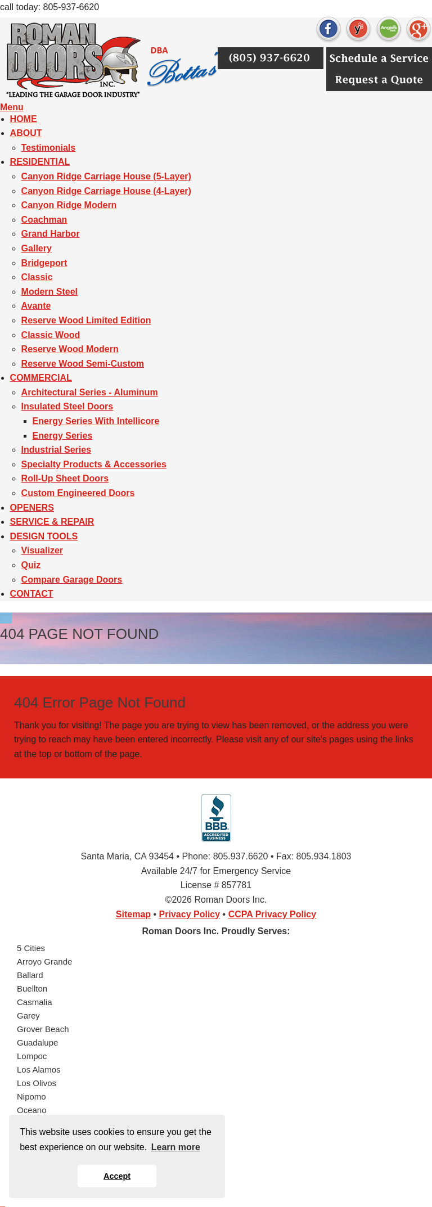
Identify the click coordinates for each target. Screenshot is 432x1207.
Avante (36, 305)
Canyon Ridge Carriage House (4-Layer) (106, 191)
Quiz (31, 565)
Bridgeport (44, 263)
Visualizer (42, 550)
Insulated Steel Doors (67, 406)
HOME (23, 119)
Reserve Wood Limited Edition (86, 320)
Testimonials (48, 147)
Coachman (44, 219)
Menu (12, 107)
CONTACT (31, 593)
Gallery (36, 248)
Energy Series (63, 435)
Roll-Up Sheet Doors (65, 478)
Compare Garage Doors (72, 579)
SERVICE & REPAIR (52, 521)
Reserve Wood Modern (70, 349)
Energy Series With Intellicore (96, 421)
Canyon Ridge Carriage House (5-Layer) (106, 176)
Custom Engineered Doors (78, 493)
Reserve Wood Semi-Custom (82, 363)
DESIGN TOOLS (44, 536)
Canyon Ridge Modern (69, 205)
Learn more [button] (175, 1147)
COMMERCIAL (41, 377)
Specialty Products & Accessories (93, 464)
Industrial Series (56, 449)
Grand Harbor (50, 233)
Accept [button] (117, 1176)
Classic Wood (50, 335)
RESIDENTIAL (40, 161)
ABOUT (26, 133)
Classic (37, 277)
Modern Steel (49, 291)
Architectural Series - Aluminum (89, 392)
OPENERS (32, 507)
